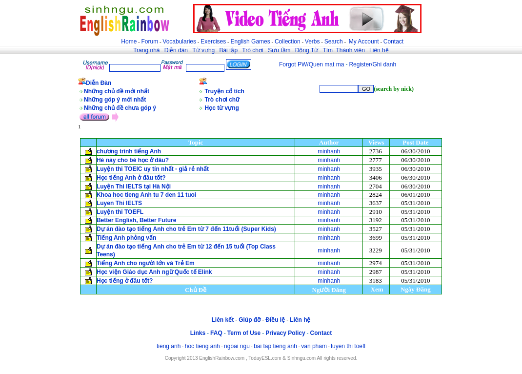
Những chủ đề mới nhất (116, 91)
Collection (288, 41)
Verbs (312, 41)
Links (197, 333)
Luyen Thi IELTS (119, 203)
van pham (314, 346)
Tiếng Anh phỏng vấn (126, 237)
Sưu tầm (279, 50)
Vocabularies (179, 41)
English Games (250, 41)
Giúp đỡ (250, 319)
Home (129, 41)
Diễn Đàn (98, 83)
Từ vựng (203, 50)
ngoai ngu (237, 346)
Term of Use (244, 333)
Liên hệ (379, 50)
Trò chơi (253, 50)
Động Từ (306, 50)
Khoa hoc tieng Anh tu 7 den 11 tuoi (146, 194)
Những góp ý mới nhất (115, 99)
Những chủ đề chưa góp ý (120, 107)
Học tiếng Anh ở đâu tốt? (131, 177)
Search (333, 41)
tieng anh (169, 346)
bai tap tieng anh (275, 346)
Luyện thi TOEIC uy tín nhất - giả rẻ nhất (153, 169)
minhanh (329, 151)
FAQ (216, 333)
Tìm (327, 50)
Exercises (213, 41)
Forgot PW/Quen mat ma (311, 64)
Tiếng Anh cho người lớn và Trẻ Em (146, 263)
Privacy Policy (285, 333)
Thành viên (350, 50)
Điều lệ (275, 319)
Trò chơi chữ (222, 99)
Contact (393, 41)
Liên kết (222, 319)
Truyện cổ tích (224, 91)
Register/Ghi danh (372, 64)
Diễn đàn (176, 50)
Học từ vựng (222, 107)
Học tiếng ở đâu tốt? (125, 280)
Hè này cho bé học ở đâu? (133, 160)
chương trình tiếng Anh (130, 151)
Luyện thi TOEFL (121, 211)
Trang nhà (146, 50)
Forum (149, 41)
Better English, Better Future (136, 220)
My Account (364, 41)
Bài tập (228, 50)
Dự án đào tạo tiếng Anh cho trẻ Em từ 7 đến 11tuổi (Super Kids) (186, 229)
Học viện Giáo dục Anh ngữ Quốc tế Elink (154, 272)
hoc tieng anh (202, 346)
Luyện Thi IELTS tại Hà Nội (134, 186)
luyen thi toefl (348, 346)
